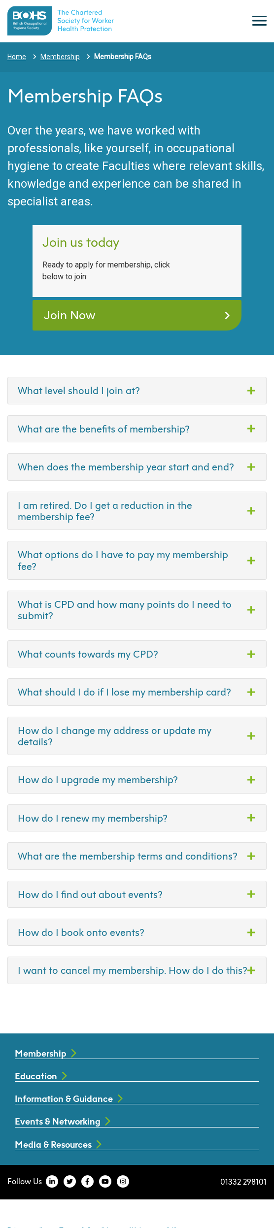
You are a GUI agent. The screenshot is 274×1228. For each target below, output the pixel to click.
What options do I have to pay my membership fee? (123, 559)
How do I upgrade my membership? (98, 779)
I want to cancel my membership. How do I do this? (132, 970)
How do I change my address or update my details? (114, 735)
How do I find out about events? (90, 894)
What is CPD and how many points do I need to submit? (125, 609)
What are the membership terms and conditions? (128, 856)
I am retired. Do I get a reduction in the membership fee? (105, 510)
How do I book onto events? (81, 932)
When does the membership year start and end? (126, 466)
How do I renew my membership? (93, 818)
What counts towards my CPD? (88, 654)
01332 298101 (243, 1181)
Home (16, 57)
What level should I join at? (79, 390)
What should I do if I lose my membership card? (124, 691)
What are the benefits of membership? (104, 428)
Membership (60, 57)
